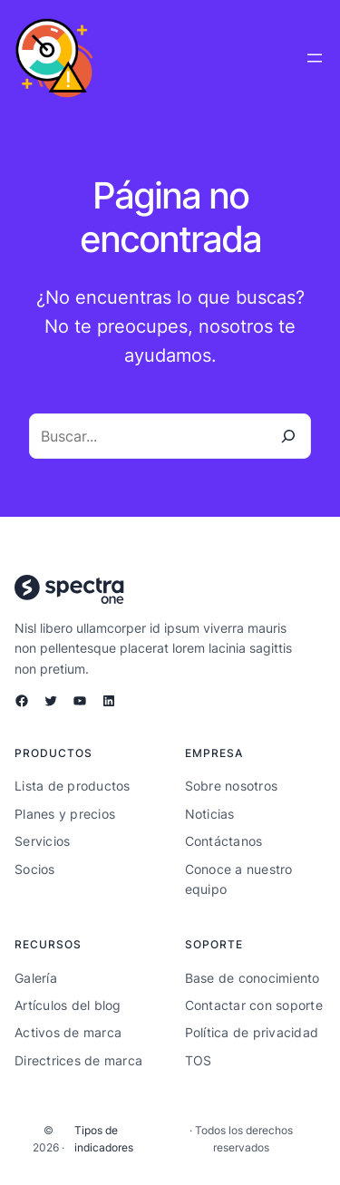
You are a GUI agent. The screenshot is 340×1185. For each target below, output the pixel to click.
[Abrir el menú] (314, 58)
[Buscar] (288, 436)
